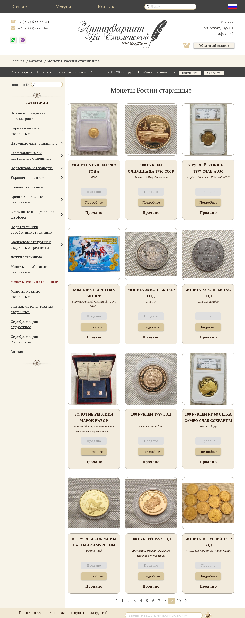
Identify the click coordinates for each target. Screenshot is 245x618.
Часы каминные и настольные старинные (37, 155)
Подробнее (94, 202)
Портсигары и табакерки (37, 167)
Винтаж (17, 351)
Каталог (20, 6)
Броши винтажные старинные (37, 199)
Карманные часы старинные (37, 131)
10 (179, 600)
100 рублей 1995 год (151, 538)
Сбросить (213, 73)
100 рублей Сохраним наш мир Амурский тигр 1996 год (93, 542)
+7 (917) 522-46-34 (33, 21)
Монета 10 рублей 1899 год (208, 542)
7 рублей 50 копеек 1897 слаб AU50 (208, 168)
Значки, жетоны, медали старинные (37, 309)
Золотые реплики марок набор (93, 417)
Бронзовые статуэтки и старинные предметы (37, 244)
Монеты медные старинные (25, 294)
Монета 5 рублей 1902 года (93, 168)
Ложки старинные (26, 256)
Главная (17, 60)
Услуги (63, 6)
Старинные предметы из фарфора (37, 214)
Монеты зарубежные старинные (29, 269)
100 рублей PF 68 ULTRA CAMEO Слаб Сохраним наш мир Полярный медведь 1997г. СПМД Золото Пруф (208, 418)
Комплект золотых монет (94, 292)
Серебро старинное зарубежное (28, 324)
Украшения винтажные (37, 177)
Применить (190, 73)
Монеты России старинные (34, 281)
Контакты (109, 6)
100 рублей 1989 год (151, 414)
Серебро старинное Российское (28, 339)
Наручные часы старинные (37, 143)
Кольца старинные (37, 187)
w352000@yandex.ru (35, 27)
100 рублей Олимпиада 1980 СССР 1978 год (151, 169)
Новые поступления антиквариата (28, 116)
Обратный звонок (213, 45)
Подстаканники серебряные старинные (31, 229)
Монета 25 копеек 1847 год (208, 292)
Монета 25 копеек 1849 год (151, 292)
